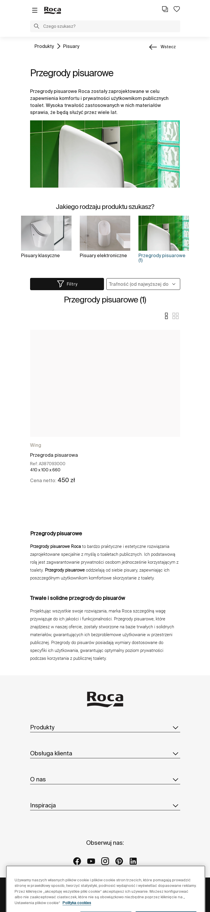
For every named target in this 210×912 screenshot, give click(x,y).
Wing (35, 445)
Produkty (44, 46)
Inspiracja (105, 805)
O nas (105, 779)
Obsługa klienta (105, 753)
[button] (36, 27)
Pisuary (71, 46)
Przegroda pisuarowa (54, 455)
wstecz (168, 46)
